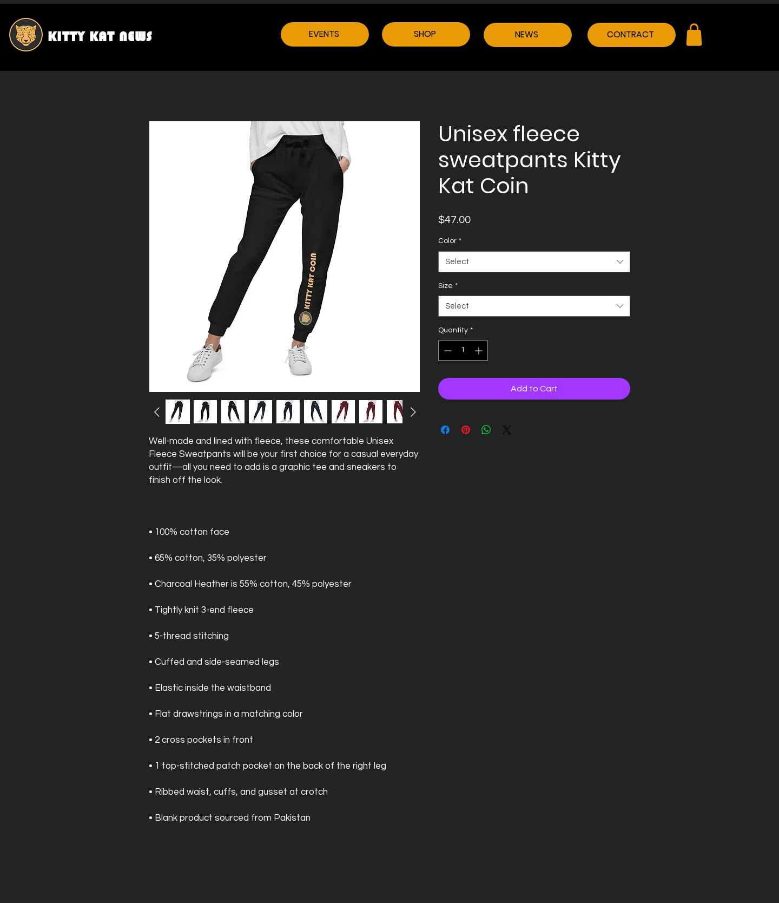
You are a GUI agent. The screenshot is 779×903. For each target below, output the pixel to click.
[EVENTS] (325, 34)
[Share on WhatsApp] (486, 429)
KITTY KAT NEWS (100, 36)
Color (449, 241)
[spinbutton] (463, 350)
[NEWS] (528, 35)
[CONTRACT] (631, 35)
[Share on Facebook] (445, 429)
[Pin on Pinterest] (465, 429)
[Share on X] (506, 429)
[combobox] (534, 261)
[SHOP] (426, 34)
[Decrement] (446, 350)
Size (448, 286)
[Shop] (694, 34)
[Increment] (479, 350)
